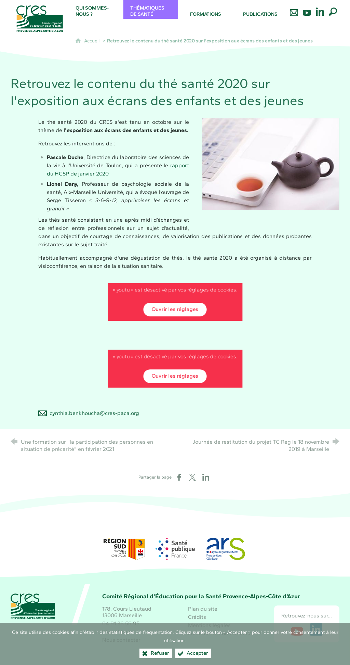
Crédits (197, 617)
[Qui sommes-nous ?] (96, 9)
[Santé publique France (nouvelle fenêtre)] (175, 549)
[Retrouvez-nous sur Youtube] (306, 9)
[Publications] (260, 9)
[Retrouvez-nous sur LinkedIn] (319, 9)
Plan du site (202, 608)
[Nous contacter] (293, 9)
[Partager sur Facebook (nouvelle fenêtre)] (179, 477)
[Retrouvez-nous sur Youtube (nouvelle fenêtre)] (297, 629)
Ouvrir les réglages (175, 309)
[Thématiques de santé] (150, 9)
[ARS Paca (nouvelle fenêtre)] (225, 549)
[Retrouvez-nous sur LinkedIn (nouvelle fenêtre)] (316, 629)
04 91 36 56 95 (120, 623)
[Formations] (205, 9)
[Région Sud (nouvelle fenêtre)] (124, 549)
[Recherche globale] (332, 9)
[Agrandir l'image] (270, 163)
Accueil (92, 41)
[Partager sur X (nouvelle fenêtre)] (192, 477)
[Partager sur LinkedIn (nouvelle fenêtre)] (206, 477)
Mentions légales (209, 625)
